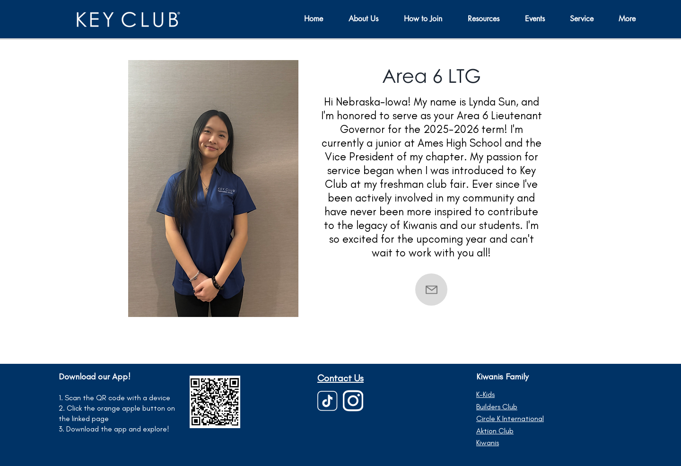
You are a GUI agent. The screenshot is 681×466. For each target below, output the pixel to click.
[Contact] (431, 289)
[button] (540, 19)
